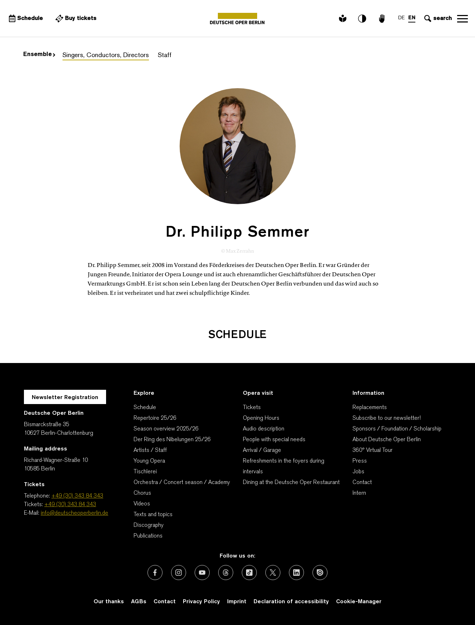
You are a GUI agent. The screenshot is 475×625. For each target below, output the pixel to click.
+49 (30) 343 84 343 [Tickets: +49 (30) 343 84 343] (70, 505)
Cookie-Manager (358, 602)
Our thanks (109, 602)
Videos (142, 504)
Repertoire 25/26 (155, 418)
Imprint (236, 602)
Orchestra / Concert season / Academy (182, 482)
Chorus (142, 493)
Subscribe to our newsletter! (386, 418)
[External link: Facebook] (155, 572)
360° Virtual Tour (372, 450)
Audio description (263, 429)
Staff (164, 55)
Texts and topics (153, 515)
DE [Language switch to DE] (401, 18)
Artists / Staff (150, 450)
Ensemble (39, 54)
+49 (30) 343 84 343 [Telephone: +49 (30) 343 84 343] (77, 496)
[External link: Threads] (226, 572)
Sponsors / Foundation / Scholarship (396, 429)
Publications (148, 536)
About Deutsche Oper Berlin (386, 440)
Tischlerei (145, 472)
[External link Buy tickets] (75, 18)
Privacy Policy (201, 602)
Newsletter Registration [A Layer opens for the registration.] (65, 397)
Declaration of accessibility (291, 602)
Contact (362, 482)
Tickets (252, 407)
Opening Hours (261, 418)
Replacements (369, 407)
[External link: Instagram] (178, 572)
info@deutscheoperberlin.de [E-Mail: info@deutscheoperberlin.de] (74, 513)
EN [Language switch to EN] (411, 18)
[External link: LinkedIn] (296, 572)
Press (359, 461)
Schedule (145, 407)
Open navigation (462, 18)
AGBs (138, 602)
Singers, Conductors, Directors (105, 55)
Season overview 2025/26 (166, 429)
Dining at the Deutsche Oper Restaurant (291, 482)
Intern (359, 493)
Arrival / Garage (262, 450)
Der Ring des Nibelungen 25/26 (172, 440)
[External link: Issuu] (320, 572)
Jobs (358, 472)
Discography (149, 525)
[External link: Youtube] (202, 572)
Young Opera (149, 461)
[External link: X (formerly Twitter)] (273, 572)
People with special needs (274, 440)
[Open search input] (437, 18)
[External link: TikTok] (249, 572)
